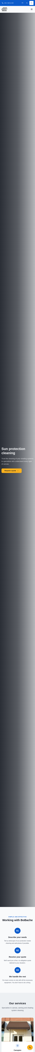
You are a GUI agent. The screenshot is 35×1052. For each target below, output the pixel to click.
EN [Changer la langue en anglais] (31, 3)
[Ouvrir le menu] (32, 9)
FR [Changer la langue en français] (22, 3)
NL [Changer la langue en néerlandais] (27, 3)
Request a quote (11, 471)
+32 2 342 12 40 (7, 3)
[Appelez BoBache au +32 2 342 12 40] (30, 1047)
